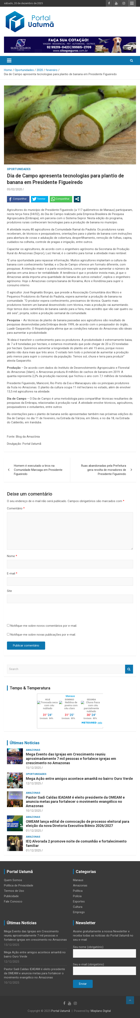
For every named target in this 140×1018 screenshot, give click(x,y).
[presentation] (37, 614)
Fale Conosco (13, 901)
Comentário (16, 508)
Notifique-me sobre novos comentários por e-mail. (43, 625)
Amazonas (33, 750)
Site (9, 591)
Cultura (77, 907)
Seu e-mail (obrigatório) (104, 968)
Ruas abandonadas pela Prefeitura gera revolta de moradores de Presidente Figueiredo (103, 470)
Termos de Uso (14, 891)
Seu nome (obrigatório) (104, 950)
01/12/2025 (33, 830)
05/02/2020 (14, 189)
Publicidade (11, 896)
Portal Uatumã (60, 1011)
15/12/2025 (33, 767)
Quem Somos (13, 880)
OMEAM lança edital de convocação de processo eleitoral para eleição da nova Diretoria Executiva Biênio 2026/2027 (77, 823)
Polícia (77, 896)
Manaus (78, 880)
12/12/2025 (33, 783)
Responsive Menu (132, 3)
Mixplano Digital (101, 1011)
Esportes (79, 901)
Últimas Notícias (25, 742)
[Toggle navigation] (9, 60)
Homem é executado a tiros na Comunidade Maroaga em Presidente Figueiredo (38, 470)
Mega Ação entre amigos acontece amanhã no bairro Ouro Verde (79, 778)
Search (129, 669)
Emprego (79, 912)
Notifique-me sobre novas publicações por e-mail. (43, 634)
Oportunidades (19, 169)
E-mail (12, 573)
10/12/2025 (33, 810)
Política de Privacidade (18, 885)
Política (78, 891)
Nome (12, 556)
